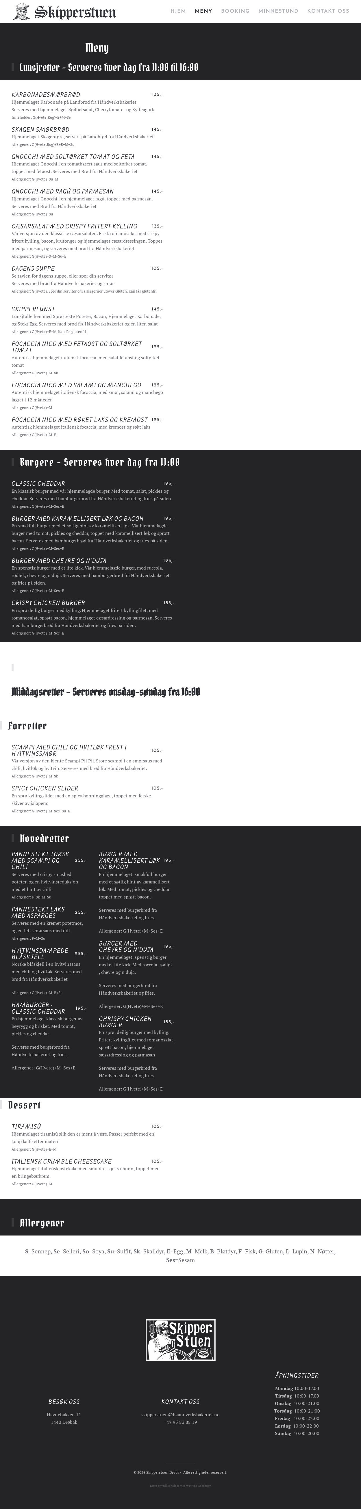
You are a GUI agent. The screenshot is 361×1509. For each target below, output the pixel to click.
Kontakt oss (328, 11)
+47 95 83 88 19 (180, 1420)
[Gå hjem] (64, 11)
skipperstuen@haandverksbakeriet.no (180, 1413)
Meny (203, 11)
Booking (235, 11)
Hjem (178, 11)
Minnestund (278, 11)
